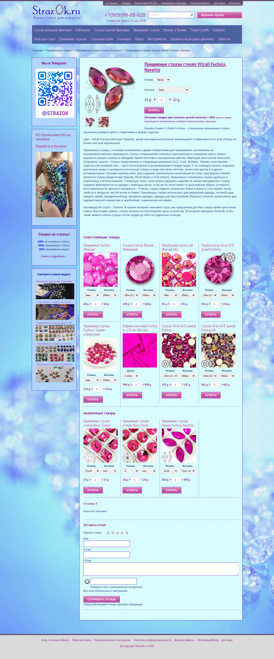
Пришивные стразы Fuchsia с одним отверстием (96, 330)
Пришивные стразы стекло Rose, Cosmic (97, 423)
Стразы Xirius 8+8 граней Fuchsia (179, 328)
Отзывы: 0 (90, 503)
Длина (130, 370)
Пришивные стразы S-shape (54, 343)
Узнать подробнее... (54, 256)
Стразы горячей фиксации (111, 29)
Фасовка (149, 89)
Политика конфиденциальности (153, 642)
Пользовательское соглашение (112, 642)
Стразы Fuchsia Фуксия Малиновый (138, 247)
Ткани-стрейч (200, 29)
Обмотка (224, 38)
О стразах (112, 3)
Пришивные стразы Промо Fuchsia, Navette (178, 423)
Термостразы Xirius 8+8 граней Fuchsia (217, 247)
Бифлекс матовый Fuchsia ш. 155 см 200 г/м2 (140, 328)
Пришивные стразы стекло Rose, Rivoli (136, 423)
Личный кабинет (200, 3)
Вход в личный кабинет (55, 642)
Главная (37, 50)
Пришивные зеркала (72, 38)
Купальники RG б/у (145, 3)
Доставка (219, 3)
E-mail (87, 549)
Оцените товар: (92, 532)
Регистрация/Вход (208, 642)
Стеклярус (124, 38)
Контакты (234, 3)
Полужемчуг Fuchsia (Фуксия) (96, 247)
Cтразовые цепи (102, 38)
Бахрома (219, 29)
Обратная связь (81, 642)
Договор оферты (184, 642)
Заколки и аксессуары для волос (192, 38)
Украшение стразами (173, 3)
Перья (139, 38)
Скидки (126, 3)
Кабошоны (83, 29)
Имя (85, 538)
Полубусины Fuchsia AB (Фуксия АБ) (177, 247)
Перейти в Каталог (51, 146)
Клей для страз (44, 38)
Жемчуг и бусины (175, 29)
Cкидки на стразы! (54, 234)
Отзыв (87, 560)
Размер (148, 79)
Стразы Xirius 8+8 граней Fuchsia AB (218, 328)
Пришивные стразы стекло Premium (98, 50)
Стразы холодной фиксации (53, 29)
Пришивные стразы (146, 29)
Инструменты (157, 38)
